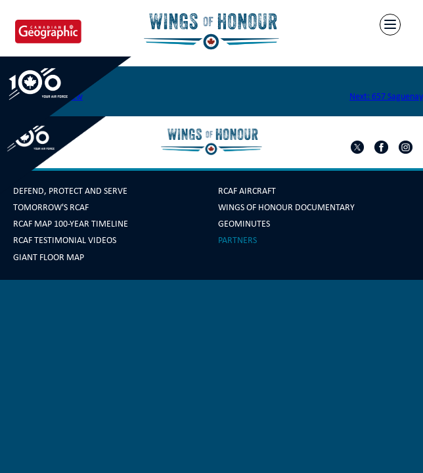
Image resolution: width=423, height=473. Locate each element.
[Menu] (390, 25)
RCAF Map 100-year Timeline (70, 223)
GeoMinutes (244, 223)
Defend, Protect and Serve (70, 190)
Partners (237, 240)
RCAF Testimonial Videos (64, 240)
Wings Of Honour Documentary (286, 207)
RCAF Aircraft (247, 190)
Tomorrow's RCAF (51, 207)
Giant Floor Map (48, 257)
